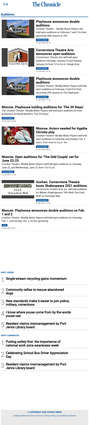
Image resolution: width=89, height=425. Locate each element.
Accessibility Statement (66, 415)
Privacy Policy (50, 415)
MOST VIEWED (7, 272)
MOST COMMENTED (10, 335)
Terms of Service (36, 415)
